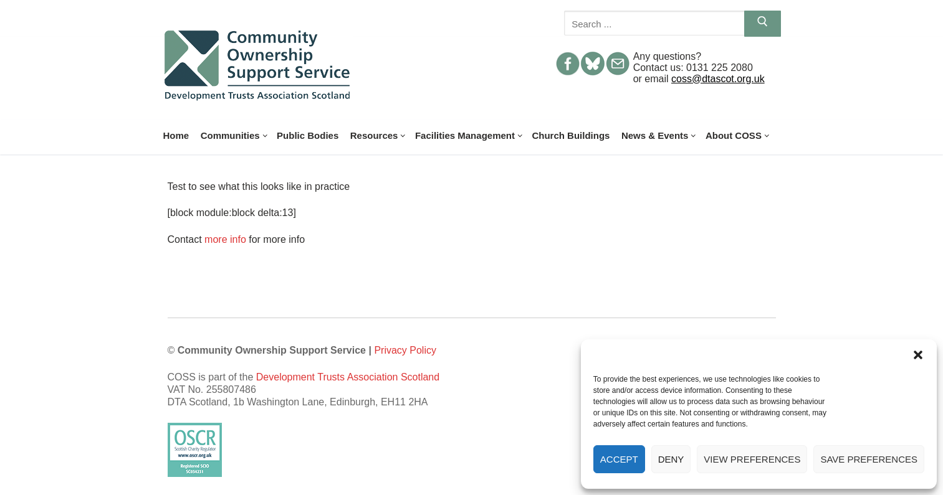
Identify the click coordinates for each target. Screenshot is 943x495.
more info (225, 239)
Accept (619, 459)
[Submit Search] (762, 24)
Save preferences (868, 459)
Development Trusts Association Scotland (347, 377)
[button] (918, 355)
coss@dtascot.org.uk (718, 78)
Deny (671, 459)
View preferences (752, 459)
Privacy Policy (405, 350)
